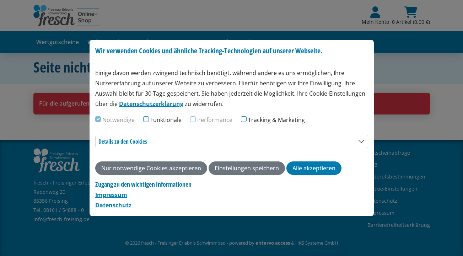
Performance (214, 120)
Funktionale (166, 120)
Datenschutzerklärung (151, 104)
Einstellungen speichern (247, 168)
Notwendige (118, 120)
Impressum (111, 195)
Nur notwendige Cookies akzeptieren (151, 168)
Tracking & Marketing (276, 120)
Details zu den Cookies (122, 141)
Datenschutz (113, 205)
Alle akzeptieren (313, 168)
